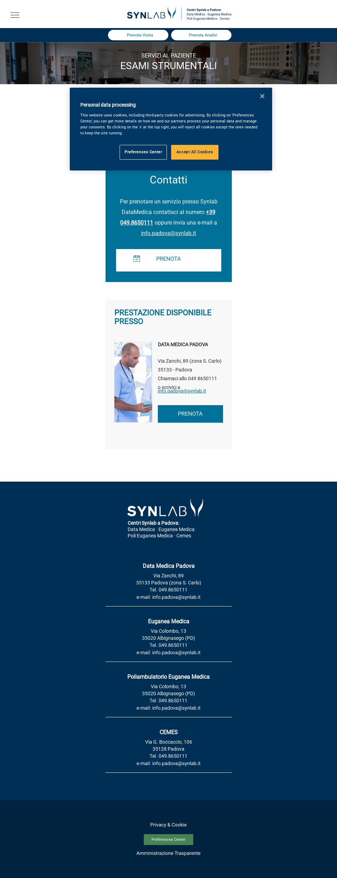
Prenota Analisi (203, 35)
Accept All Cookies (194, 151)
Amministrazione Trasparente (168, 853)
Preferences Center (168, 839)
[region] (171, 129)
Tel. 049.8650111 (169, 590)
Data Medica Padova (169, 566)
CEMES (169, 732)
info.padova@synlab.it (168, 233)
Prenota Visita (140, 35)
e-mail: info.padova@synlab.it (168, 597)
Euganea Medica (168, 621)
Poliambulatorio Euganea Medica (168, 676)
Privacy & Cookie (168, 825)
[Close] (262, 96)
